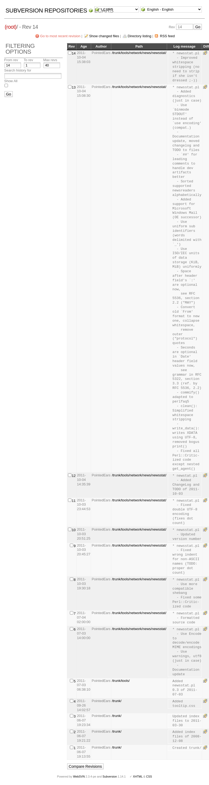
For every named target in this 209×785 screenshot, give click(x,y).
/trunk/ (116, 701)
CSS (149, 776)
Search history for (17, 70)
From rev (11, 60)
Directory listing (139, 36)
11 (73, 501)
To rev (28, 60)
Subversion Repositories (46, 10)
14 (73, 53)
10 (73, 530)
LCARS (104, 10)
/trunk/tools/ (121, 681)
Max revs (50, 60)
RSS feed (167, 36)
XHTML (137, 776)
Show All (11, 81)
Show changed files (104, 36)
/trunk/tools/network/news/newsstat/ (139, 53)
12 (73, 476)
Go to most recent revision (60, 36)
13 (73, 87)
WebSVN (79, 776)
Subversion (110, 776)
